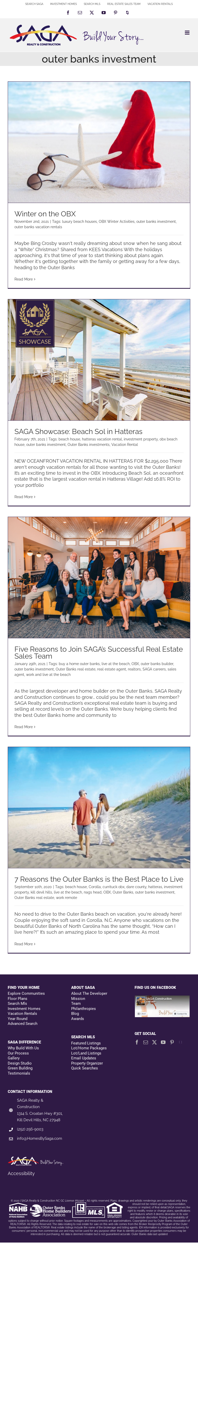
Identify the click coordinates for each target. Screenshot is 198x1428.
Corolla (95, 887)
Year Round (17, 1018)
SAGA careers (154, 669)
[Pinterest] (172, 1042)
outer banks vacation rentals (38, 227)
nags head (93, 892)
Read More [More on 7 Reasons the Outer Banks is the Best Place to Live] (23, 944)
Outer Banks (123, 892)
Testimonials (19, 1073)
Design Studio (20, 1063)
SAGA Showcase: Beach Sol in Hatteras (78, 431)
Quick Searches (84, 1068)
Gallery (14, 1058)
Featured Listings (86, 1043)
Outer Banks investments (89, 445)
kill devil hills (41, 892)
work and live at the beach (48, 675)
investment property (141, 439)
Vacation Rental (124, 445)
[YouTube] (163, 1042)
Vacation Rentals (22, 1013)
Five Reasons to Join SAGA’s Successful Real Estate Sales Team (98, 652)
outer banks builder (157, 664)
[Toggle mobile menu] (187, 32)
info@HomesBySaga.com (39, 1138)
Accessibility (21, 1173)
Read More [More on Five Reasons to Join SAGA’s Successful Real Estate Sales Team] (23, 727)
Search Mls (17, 1003)
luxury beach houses (79, 221)
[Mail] (145, 1042)
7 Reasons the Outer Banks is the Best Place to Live (98, 879)
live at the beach (116, 664)
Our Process (18, 1053)
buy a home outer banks (79, 664)
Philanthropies (83, 1008)
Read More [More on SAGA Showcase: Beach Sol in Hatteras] (23, 497)
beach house (69, 439)
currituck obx (114, 887)
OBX (135, 664)
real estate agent (111, 669)
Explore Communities (26, 993)
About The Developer (89, 993)
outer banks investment (156, 221)
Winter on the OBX (45, 214)
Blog (75, 1013)
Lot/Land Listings (86, 1053)
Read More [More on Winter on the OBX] (23, 279)
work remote (66, 898)
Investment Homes (24, 1008)
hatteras (155, 887)
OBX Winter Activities (117, 221)
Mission (78, 998)
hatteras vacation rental (102, 439)
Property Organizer (87, 1063)
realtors (134, 669)
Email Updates (83, 1058)
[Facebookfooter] (162, 998)
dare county (136, 887)
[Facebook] (137, 1042)
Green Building (20, 1068)
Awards (77, 1018)
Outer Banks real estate (75, 669)
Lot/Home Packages (89, 1048)
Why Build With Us (23, 1048)
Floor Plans (17, 998)
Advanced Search (22, 1023)
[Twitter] (154, 1042)
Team (76, 1003)
